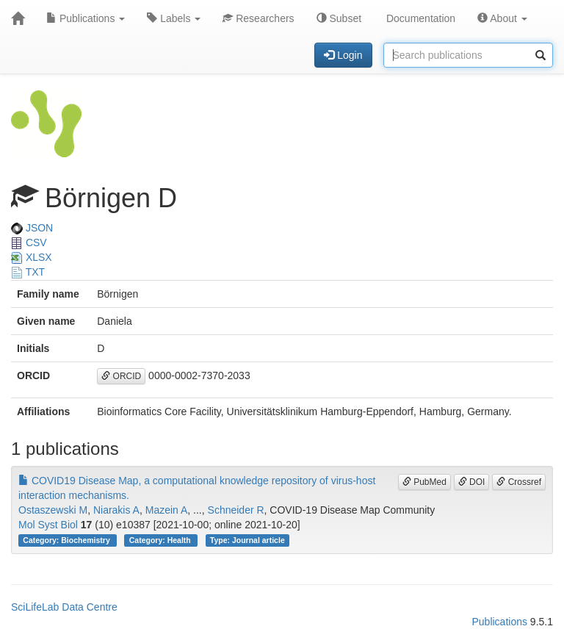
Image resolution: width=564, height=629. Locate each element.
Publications (85, 18)
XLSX (31, 257)
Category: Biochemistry (67, 540)
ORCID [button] (121, 376)
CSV (29, 242)
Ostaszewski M (52, 510)
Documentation (419, 18)
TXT (28, 272)
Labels (173, 18)
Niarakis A (116, 510)
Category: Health (161, 540)
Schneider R (236, 510)
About (502, 18)
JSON (32, 228)
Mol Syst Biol (48, 525)
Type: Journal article (247, 540)
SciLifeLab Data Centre (64, 607)
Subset (339, 18)
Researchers (258, 18)
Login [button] (343, 55)
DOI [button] (471, 482)
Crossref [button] (518, 482)
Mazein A (166, 510)
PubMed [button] (424, 482)
